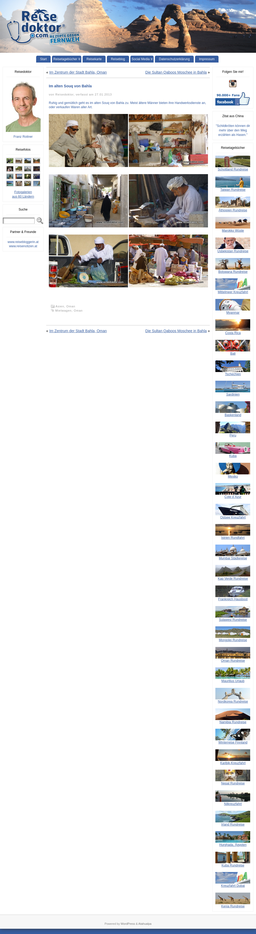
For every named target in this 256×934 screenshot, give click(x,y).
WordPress (128, 923)
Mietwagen (63, 310)
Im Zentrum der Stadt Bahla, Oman (78, 72)
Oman (70, 306)
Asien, (61, 306)
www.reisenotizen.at (23, 246)
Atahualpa (144, 923)
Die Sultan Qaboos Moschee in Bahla (176, 72)
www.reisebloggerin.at (23, 242)
